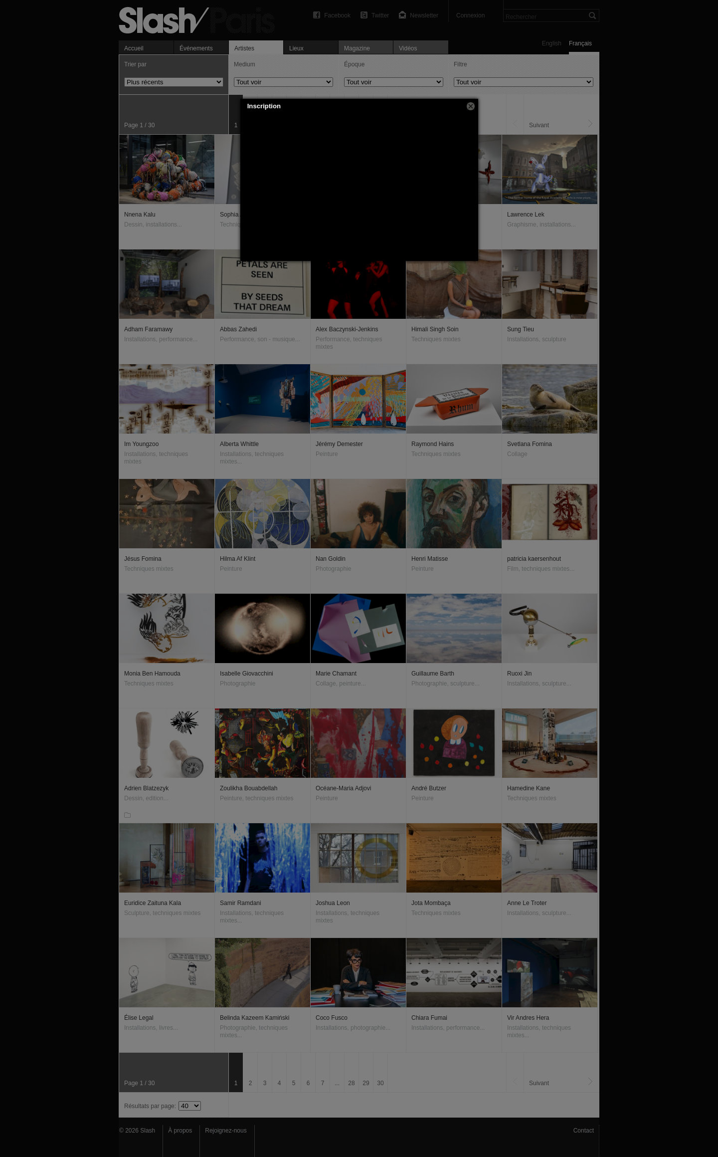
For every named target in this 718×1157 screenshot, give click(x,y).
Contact (583, 1130)
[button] (471, 106)
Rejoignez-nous (225, 1130)
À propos (180, 1130)
